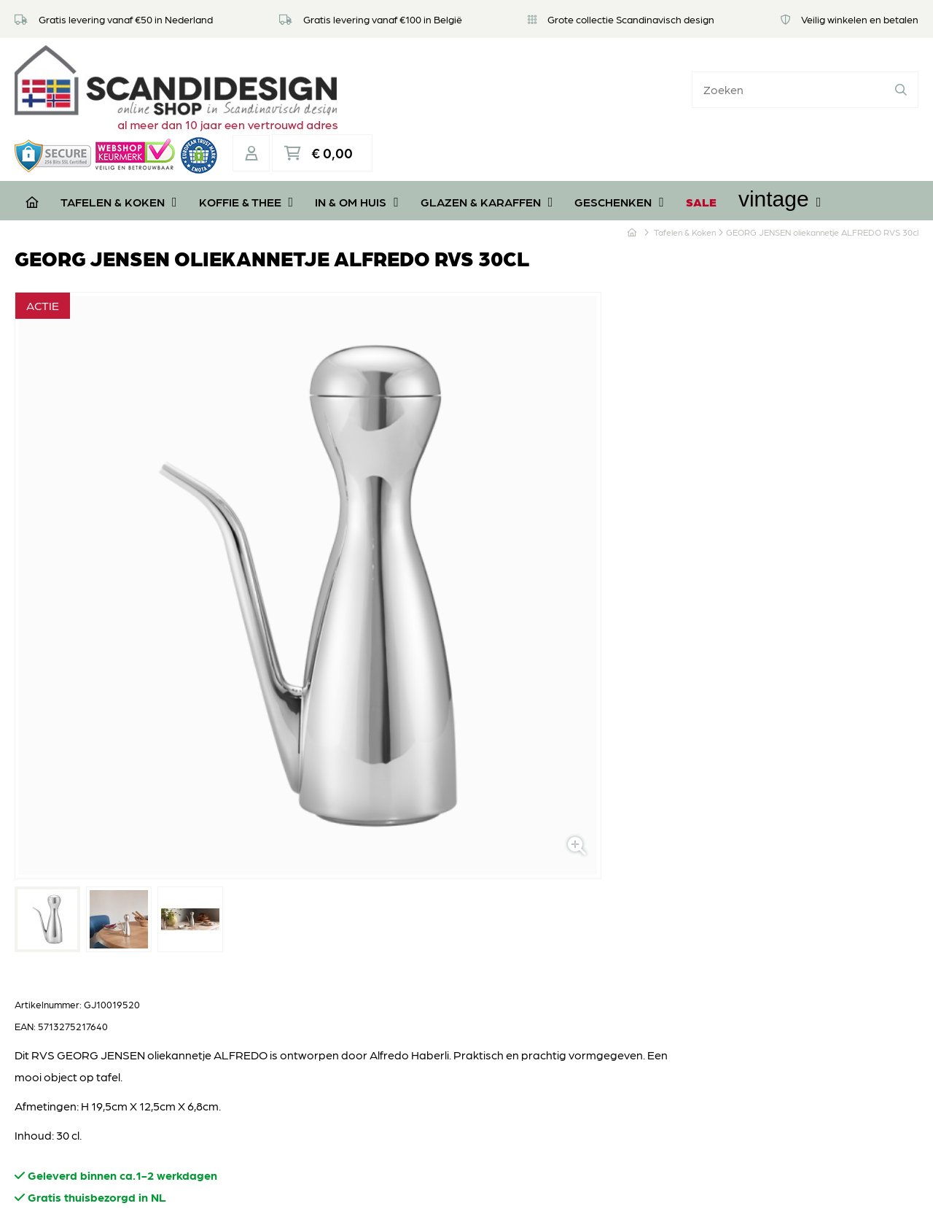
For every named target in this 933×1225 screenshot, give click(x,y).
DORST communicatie (664, 1199)
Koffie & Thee (246, 132)
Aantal (426, 577)
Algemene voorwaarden (404, 975)
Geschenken (619, 132)
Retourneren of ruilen (395, 909)
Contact (361, 997)
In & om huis (357, 132)
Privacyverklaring (386, 953)
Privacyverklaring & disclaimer (464, 1199)
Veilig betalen (374, 931)
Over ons (363, 866)
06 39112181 (58, 1066)
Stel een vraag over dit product (485, 703)
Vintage (779, 129)
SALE (701, 132)
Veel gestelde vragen (394, 887)
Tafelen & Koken (118, 132)
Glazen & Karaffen (487, 132)
